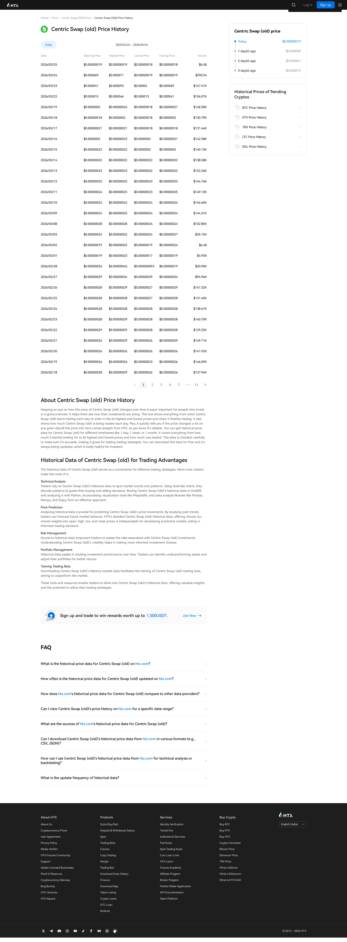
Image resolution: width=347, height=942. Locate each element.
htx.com (141, 668)
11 (196, 389)
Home (44, 22)
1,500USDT (156, 620)
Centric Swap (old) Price (76, 22)
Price (55, 22)
